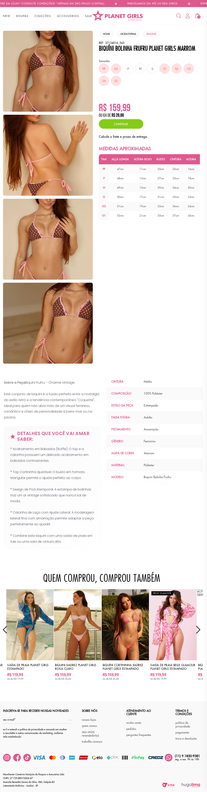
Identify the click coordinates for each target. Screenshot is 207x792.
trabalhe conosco (92, 741)
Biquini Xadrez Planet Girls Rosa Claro (75, 667)
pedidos (131, 729)
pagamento (182, 732)
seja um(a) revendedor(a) (90, 733)
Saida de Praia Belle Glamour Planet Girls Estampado (172, 667)
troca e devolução (186, 738)
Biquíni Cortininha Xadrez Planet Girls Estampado (123, 667)
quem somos (89, 726)
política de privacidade (182, 724)
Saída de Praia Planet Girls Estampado (28, 667)
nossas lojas (89, 720)
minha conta (133, 723)
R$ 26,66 (118, 116)
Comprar (121, 124)
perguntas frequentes (138, 735)
